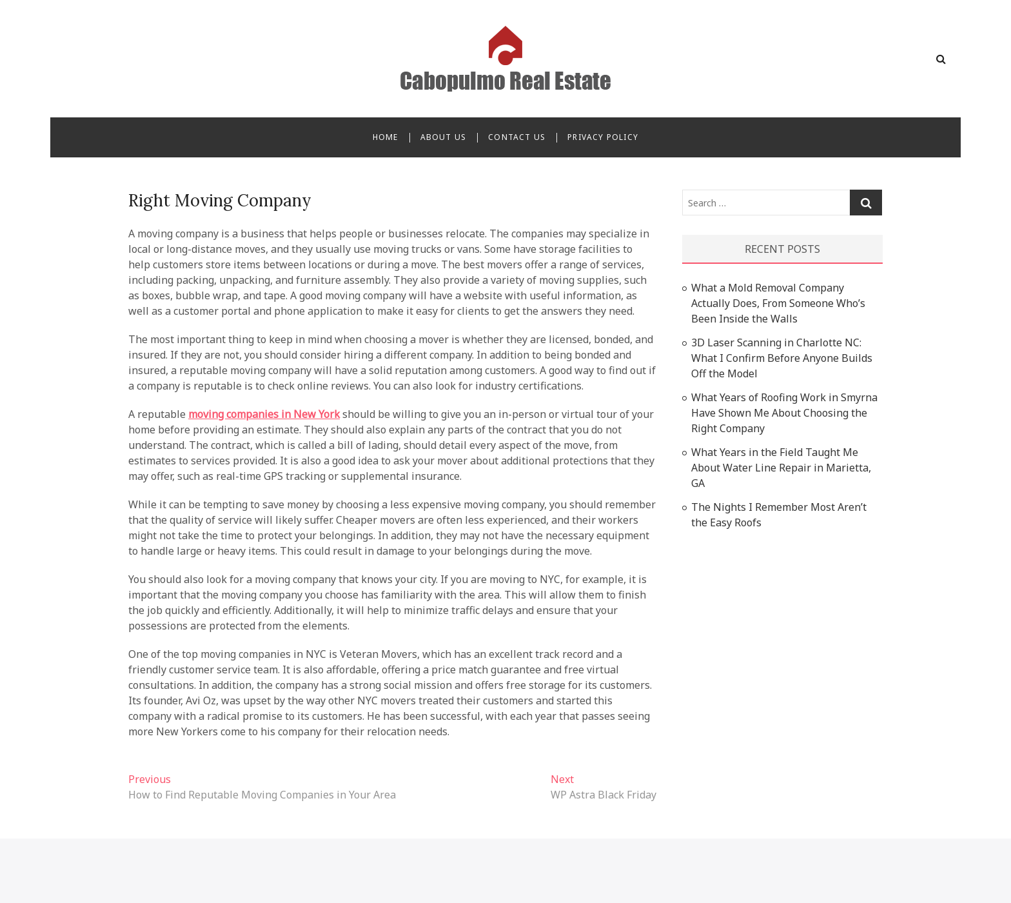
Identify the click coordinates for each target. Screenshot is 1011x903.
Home (385, 137)
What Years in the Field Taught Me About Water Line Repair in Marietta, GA (781, 467)
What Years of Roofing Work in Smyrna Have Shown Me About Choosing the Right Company (784, 412)
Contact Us (516, 137)
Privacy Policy (602, 137)
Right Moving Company (219, 200)
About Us (443, 137)
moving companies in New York (264, 414)
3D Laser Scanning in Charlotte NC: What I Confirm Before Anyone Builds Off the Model (781, 358)
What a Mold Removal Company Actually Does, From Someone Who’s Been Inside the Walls (778, 303)
